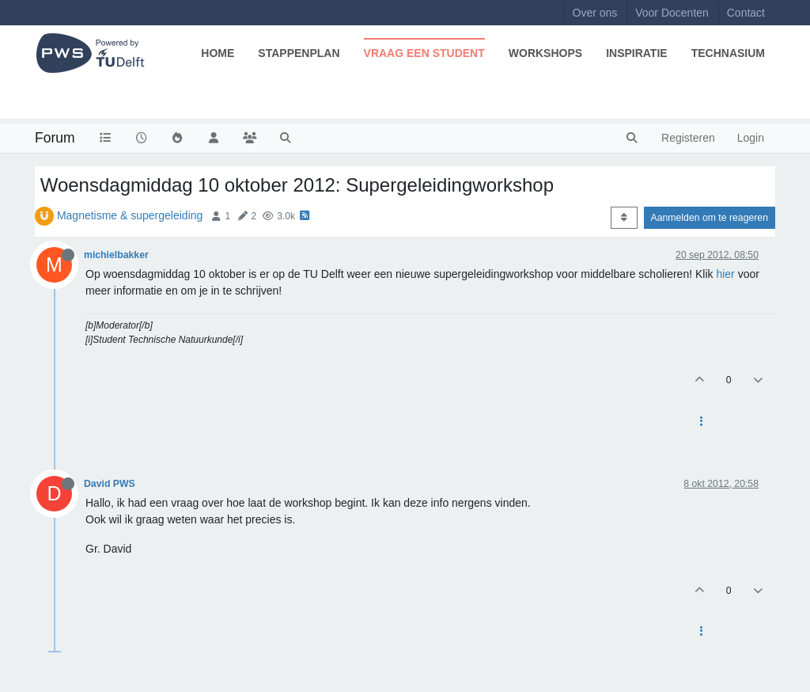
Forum (55, 138)
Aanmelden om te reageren (709, 217)
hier (725, 274)
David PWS (109, 483)
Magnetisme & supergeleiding (129, 215)
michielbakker (116, 254)
